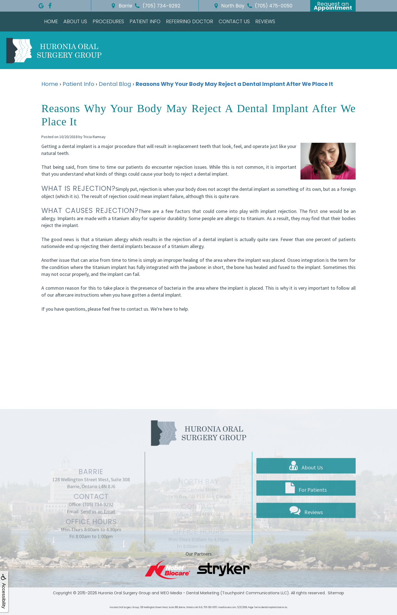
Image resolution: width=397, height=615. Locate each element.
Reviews (265, 21)
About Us (75, 21)
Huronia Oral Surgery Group (124, 593)
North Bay (228, 5)
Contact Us (234, 21)
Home (51, 21)
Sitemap (336, 593)
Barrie (121, 5)
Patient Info (145, 21)
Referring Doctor (189, 21)
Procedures (108, 21)
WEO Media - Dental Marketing (189, 593)
